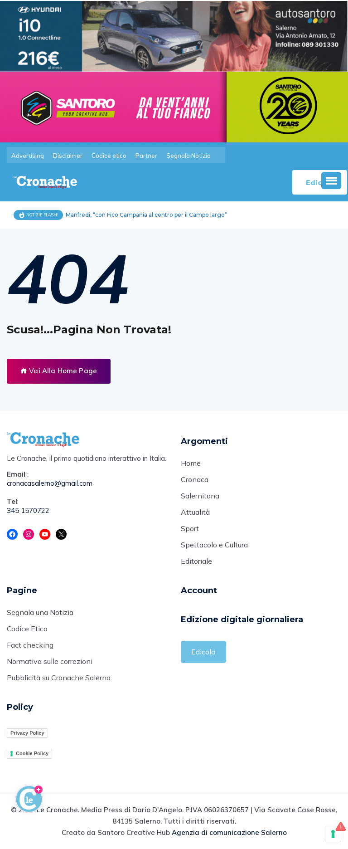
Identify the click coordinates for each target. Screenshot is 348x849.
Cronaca (194, 479)
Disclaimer (67, 155)
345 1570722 (28, 510)
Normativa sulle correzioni (49, 661)
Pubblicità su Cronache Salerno (59, 677)
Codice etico (109, 155)
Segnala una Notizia (40, 612)
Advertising (27, 155)
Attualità (195, 512)
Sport (190, 528)
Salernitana (200, 495)
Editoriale (196, 561)
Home (191, 463)
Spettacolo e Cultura (214, 544)
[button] (331, 180)
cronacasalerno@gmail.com (49, 483)
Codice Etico (27, 628)
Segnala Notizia (188, 155)
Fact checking (30, 644)
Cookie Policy (32, 753)
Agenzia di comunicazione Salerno (229, 832)
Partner (146, 155)
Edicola (203, 651)
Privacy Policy (27, 733)
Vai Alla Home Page (58, 370)
